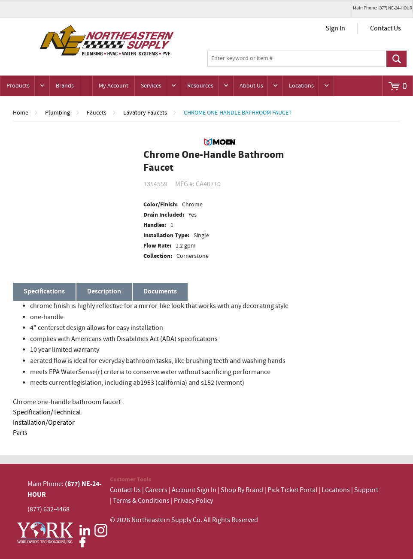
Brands (65, 86)
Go (396, 59)
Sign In (335, 28)
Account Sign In (195, 490)
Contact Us (385, 28)
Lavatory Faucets (145, 113)
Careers (156, 490)
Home (20, 113)
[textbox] (296, 59)
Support (366, 490)
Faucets (96, 113)
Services (151, 86)
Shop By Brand (242, 490)
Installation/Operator (44, 422)
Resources (200, 86)
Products (18, 86)
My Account (113, 86)
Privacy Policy (193, 500)
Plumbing (57, 113)
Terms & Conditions (141, 500)
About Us (251, 86)
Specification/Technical (47, 412)
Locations (301, 86)
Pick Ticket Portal (292, 490)
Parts (20, 433)
